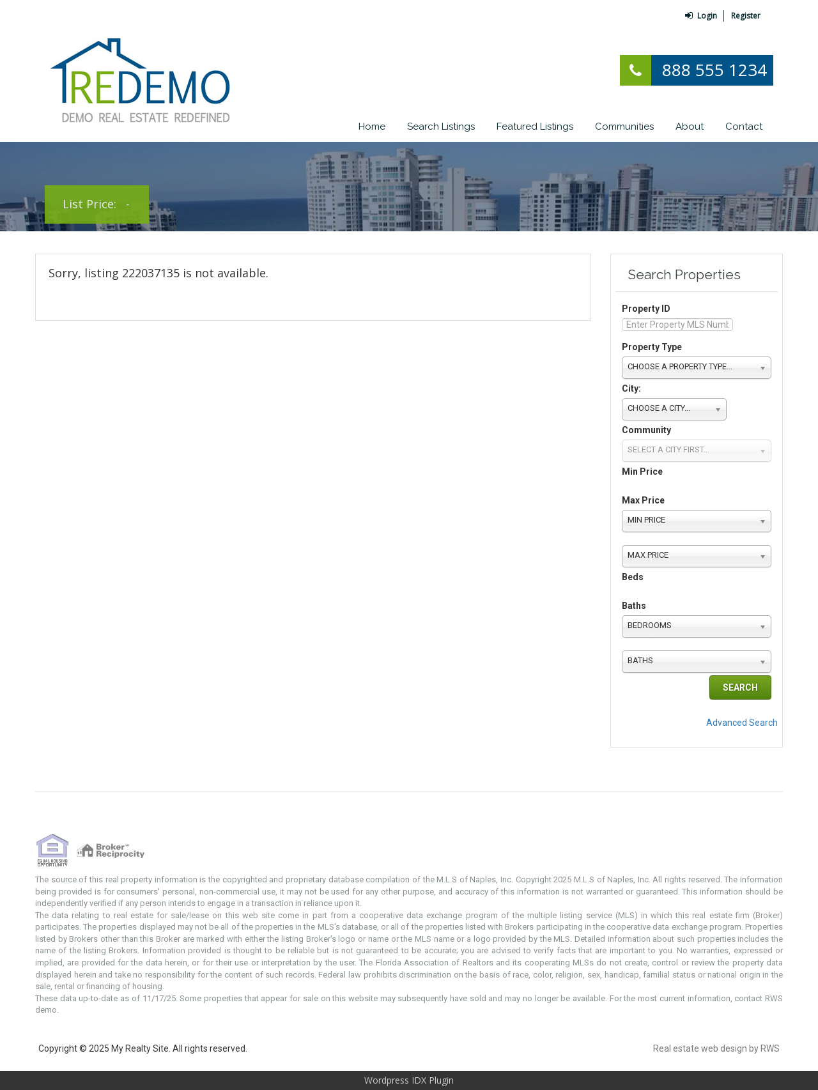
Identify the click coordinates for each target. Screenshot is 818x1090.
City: (631, 388)
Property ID (646, 308)
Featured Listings (535, 126)
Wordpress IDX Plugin (409, 1080)
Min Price (642, 471)
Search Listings (441, 126)
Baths (634, 606)
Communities (624, 126)
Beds (633, 577)
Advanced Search (742, 723)
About (689, 126)
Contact (743, 126)
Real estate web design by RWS (716, 1048)
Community (646, 430)
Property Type (652, 347)
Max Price (643, 500)
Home (372, 126)
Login (701, 15)
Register (745, 15)
